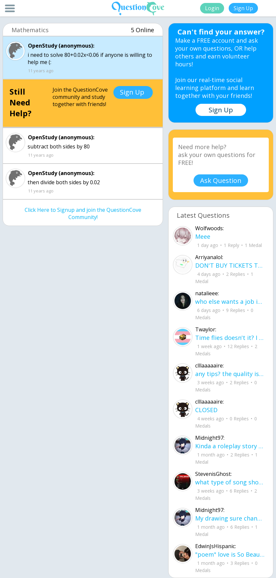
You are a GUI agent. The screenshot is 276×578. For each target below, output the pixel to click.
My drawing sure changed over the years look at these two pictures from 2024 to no (229, 518)
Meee (202, 236)
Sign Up (243, 8)
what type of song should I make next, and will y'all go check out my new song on (229, 482)
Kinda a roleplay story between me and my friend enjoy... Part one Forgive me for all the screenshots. (229, 446)
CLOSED (206, 410)
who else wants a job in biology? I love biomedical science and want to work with (229, 301)
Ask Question (221, 180)
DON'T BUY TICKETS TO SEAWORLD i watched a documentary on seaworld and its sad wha (229, 265)
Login (212, 8)
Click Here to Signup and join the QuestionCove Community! (83, 213)
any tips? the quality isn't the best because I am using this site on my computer (229, 374)
